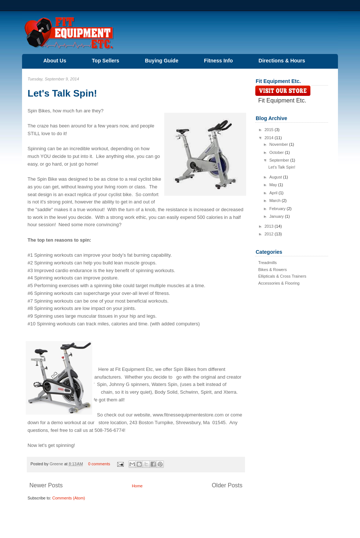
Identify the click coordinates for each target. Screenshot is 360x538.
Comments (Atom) (68, 498)
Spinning (37, 148)
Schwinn (189, 392)
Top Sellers (105, 61)
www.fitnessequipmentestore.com (188, 415)
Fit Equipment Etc (134, 369)
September (279, 160)
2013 (269, 226)
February (278, 208)
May (273, 185)
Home (137, 486)
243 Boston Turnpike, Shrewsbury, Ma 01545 (177, 422)
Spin (102, 384)
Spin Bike (47, 179)
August (276, 177)
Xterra (229, 392)
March (275, 200)
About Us (54, 61)
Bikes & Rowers (272, 269)
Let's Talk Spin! (62, 93)
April (273, 193)
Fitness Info (218, 61)
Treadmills (267, 262)
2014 (269, 138)
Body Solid (166, 392)
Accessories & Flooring (279, 283)
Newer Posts (46, 485)
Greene (57, 464)
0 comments (99, 464)
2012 (269, 234)
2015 (269, 129)
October (277, 152)
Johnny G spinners (129, 384)
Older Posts (227, 485)
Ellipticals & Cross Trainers (282, 276)
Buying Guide (161, 61)
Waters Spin (164, 384)
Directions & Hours (282, 61)
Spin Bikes (39, 110)
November (279, 144)
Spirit (206, 392)
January (277, 216)
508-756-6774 (109, 430)
